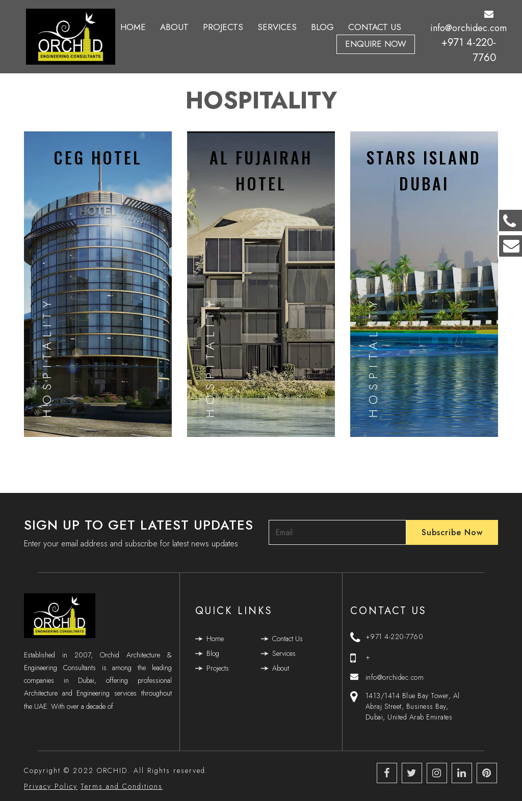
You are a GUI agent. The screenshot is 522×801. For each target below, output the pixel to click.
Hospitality (47, 357)
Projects (223, 27)
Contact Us (374, 27)
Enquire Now (375, 44)
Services (277, 27)
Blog (322, 27)
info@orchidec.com (468, 22)
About (174, 27)
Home (133, 27)
